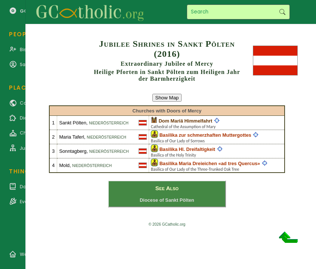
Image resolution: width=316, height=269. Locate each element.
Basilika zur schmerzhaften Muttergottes (205, 135)
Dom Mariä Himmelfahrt (186, 121)
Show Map (167, 98)
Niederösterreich (108, 123)
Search (282, 12)
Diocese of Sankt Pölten (167, 200)
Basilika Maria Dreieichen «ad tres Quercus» (209, 163)
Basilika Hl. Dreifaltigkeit (187, 149)
